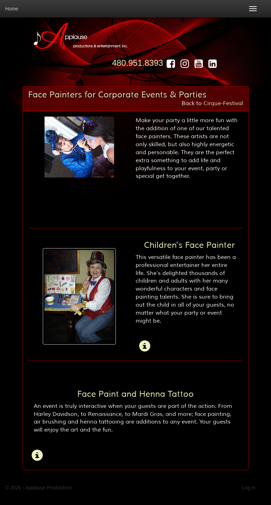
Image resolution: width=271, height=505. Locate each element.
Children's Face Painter (189, 245)
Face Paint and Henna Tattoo (135, 394)
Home (11, 8)
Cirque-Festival (223, 103)
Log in (248, 487)
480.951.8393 (137, 63)
